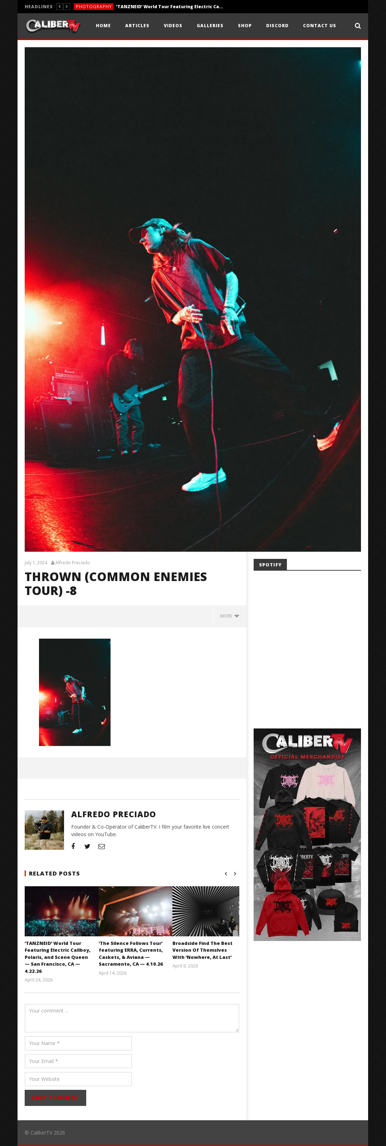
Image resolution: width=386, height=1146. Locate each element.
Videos (173, 26)
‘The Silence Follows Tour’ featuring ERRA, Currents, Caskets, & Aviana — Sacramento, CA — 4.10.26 (131, 953)
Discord (277, 26)
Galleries (210, 26)
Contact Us (319, 26)
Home (103, 26)
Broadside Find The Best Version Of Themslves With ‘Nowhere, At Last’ (202, 950)
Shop (245, 26)
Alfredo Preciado (72, 563)
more (229, 616)
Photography (94, 7)
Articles (137, 26)
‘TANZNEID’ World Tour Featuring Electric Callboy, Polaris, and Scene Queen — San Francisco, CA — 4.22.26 (170, 7)
